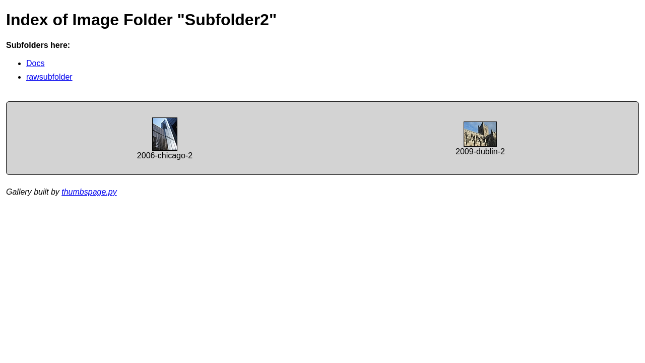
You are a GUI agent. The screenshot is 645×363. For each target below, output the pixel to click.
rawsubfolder (49, 77)
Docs (35, 63)
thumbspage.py (88, 192)
